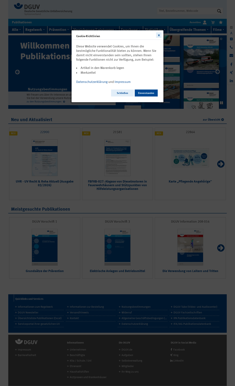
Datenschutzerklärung (92, 82)
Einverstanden (146, 93)
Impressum (123, 82)
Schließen (122, 93)
